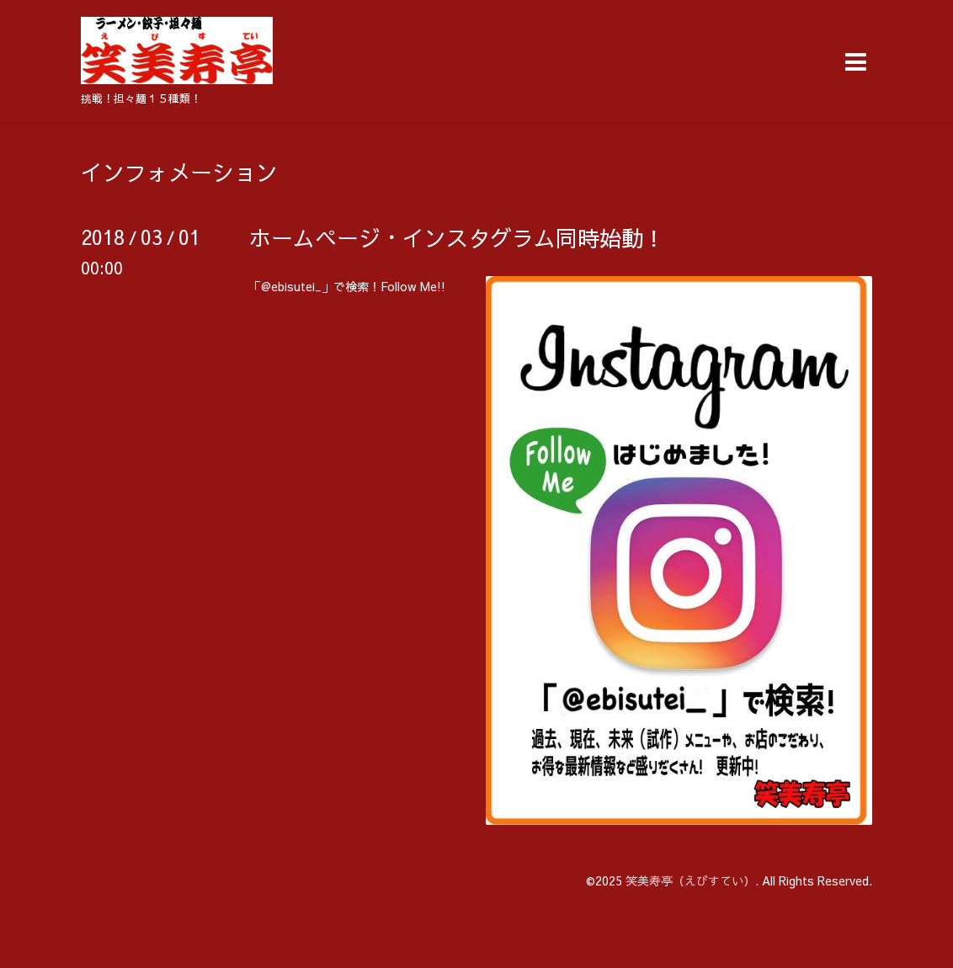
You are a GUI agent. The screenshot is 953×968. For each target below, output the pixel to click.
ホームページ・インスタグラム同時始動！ (457, 237)
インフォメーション (179, 172)
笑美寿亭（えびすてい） (690, 880)
